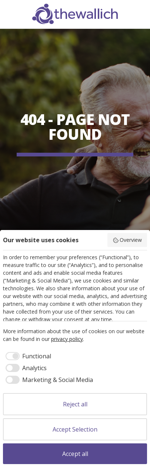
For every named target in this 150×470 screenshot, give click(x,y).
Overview (127, 239)
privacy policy (67, 338)
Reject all (75, 404)
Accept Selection (75, 429)
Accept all (75, 454)
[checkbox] (27, 356)
